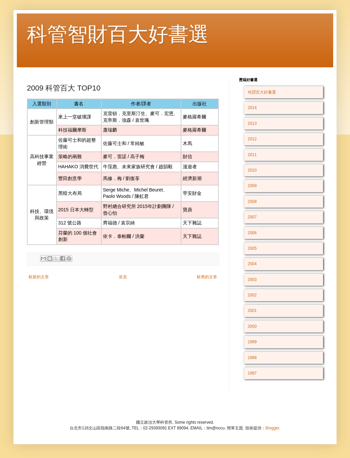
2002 (252, 295)
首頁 (123, 277)
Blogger (272, 428)
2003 (252, 279)
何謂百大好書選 (262, 92)
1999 (252, 342)
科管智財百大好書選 (118, 34)
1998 (252, 357)
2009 (252, 185)
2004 (252, 263)
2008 (252, 201)
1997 (252, 373)
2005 (252, 248)
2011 (252, 154)
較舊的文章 (207, 277)
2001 (252, 310)
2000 (252, 326)
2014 (252, 107)
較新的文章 (39, 277)
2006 (252, 233)
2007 (252, 217)
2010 (252, 170)
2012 (252, 139)
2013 (252, 123)
